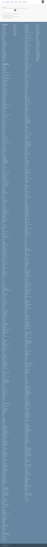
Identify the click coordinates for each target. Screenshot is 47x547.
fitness (3, 238)
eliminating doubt (4, 211)
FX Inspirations (4, 249)
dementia (3, 196)
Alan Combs (4, 96)
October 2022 (4, 28)
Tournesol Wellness (5, 501)
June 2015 (3, 60)
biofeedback (26, 90)
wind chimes (4, 526)
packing (26, 347)
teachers (3, 482)
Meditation (26, 303)
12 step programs (4, 74)
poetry (3, 400)
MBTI (3, 339)
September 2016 (4, 45)
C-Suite (3, 140)
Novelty (3, 374)
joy (25, 261)
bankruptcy (3, 121)
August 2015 (4, 58)
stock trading (4, 459)
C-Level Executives (4, 139)
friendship (3, 247)
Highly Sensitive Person (5, 273)
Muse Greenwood (4, 354)
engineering (26, 181)
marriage (3, 328)
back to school (4, 120)
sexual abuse (4, 445)
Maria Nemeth (4, 325)
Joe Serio (26, 259)
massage (3, 335)
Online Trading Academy (5, 382)
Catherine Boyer (4, 151)
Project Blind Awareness (5, 403)
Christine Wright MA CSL (5, 162)
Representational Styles (28, 388)
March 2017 (37, 39)
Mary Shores (4, 334)
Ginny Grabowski (4, 256)
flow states (3, 241)
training (3, 503)
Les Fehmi (3, 317)
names (3, 357)
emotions (3, 215)
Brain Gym (26, 92)
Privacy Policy (15, 32)
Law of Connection (4, 314)
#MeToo (3, 67)
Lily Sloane (3, 320)
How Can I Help (4, 276)
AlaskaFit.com (4, 100)
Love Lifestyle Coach (5, 323)
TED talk (3, 485)
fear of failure (4, 233)
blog (25, 91)
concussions (26, 139)
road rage (26, 389)
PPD (2, 401)
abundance (4, 82)
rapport (3, 415)
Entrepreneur (27, 182)
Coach (3, 170)
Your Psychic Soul (4, 538)
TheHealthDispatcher (5, 495)
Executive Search (4, 225)
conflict (26, 140)
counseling (3, 186)
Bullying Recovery (27, 97)
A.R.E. (3, 79)
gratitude (26, 219)
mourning (3, 352)
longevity (3, 322)
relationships (4, 423)
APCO (3, 113)
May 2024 (3, 27)
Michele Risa (26, 307)
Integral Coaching (4, 288)
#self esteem (4, 69)
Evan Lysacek (4, 224)
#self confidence (4, 68)
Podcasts (3, 397)
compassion (26, 137)
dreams (3, 203)
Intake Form (15, 29)
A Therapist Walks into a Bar (6, 78)
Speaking (15, 34)
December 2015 (4, 54)
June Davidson (27, 263)
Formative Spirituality (5, 245)
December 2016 (4, 42)
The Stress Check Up (5, 492)
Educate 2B (3, 208)
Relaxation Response (5, 426)
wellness (3, 523)
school (3, 437)
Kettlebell (26, 266)
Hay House (3, 264)
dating (3, 191)
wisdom (3, 527)
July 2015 (3, 59)
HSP (2, 277)
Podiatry (3, 399)
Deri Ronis (3, 198)
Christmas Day (4, 163)
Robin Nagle (4, 434)
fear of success (4, 234)
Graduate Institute (27, 218)
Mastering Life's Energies (5, 336)
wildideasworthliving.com (5, 525)
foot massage (4, 243)
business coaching (4, 138)
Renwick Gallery (27, 387)
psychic (3, 404)
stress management (5, 466)
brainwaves (26, 93)
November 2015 (4, 55)
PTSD (3, 407)
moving (3, 353)
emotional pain (4, 214)
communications (27, 136)
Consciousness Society (5, 183)
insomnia (3, 286)
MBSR (3, 338)
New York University (5, 366)
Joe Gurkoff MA (4, 298)
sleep (3, 450)
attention (3, 116)
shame (3, 446)
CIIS (2, 165)
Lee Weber (3, 316)
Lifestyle (3, 319)
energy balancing (27, 180)
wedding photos (27, 478)
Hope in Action (4, 275)
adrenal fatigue (27, 52)
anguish (3, 109)
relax (3, 424)
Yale (2, 535)
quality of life (4, 411)
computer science (27, 138)
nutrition (3, 376)
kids (25, 267)
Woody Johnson (4, 529)
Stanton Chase (4, 457)
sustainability (4, 479)
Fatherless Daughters (5, 231)
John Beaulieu (4, 300)
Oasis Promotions (4, 379)
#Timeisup (3, 71)
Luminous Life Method (5, 324)
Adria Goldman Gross (28, 53)
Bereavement (4, 127)
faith (3, 229)
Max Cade (3, 337)
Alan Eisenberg (4, 97)
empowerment (27, 176)
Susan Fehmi (4, 478)
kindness (3, 307)
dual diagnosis (4, 206)
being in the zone (4, 125)
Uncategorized (4, 512)
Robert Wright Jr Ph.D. (28, 392)
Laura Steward (4, 312)
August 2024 (4, 26)
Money (3, 351)
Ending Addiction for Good (28, 178)
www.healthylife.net (5, 532)
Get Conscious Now (5, 254)
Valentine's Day (27, 473)
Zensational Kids (4, 540)
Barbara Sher (4, 122)
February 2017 (4, 40)
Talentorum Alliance (5, 481)
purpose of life (4, 410)
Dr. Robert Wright (4, 202)
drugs (3, 205)
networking (3, 360)
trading (3, 502)
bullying (26, 96)
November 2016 (4, 43)
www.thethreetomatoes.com (6, 534)
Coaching (3, 171)
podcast (3, 395)
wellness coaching (4, 524)
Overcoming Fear (27, 346)
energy (26, 179)
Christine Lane (4, 158)
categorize (3, 150)
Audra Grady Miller (5, 117)
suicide (3, 477)
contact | (3, 545)
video (25, 475)
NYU (2, 378)
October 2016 (4, 44)
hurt (2, 278)
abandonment (4, 81)
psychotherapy (4, 406)
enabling (26, 177)
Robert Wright (27, 390)
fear (2, 232)
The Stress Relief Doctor (5, 493)
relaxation (3, 425)
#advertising (4, 65)
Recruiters (3, 418)
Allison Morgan (4, 102)
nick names (3, 367)
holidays (3, 274)
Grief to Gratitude (27, 222)
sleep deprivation (4, 451)
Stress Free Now (4, 465)
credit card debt (4, 188)
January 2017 (4, 41)
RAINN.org (3, 413)
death (3, 194)
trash (3, 506)
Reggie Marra (4, 421)
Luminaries (15, 30)
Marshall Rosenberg (5, 332)
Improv (3, 284)
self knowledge (4, 440)
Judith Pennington (27, 262)
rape (3, 414)
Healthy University (4, 271)
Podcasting (3, 396)
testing (3, 486)
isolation (3, 292)
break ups (26, 94)
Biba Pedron (4, 128)
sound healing (4, 454)
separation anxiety (5, 443)
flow (2, 240)
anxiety (3, 112)
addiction (3, 88)
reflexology (3, 420)
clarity (3, 168)
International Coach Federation (6, 290)
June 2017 (37, 36)
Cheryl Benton (4, 154)
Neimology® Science (5, 358)
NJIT (2, 369)
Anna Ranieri (4, 110)
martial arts (3, 333)
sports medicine (4, 456)
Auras (3, 118)
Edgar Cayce (4, 207)
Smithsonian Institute (5, 453)
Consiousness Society (5, 184)
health (3, 266)
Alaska (3, 99)
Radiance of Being (4, 412)
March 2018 (37, 31)
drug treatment (4, 204)
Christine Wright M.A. (5, 160)
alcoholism (3, 101)
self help (3, 439)
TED (2, 484)
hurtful (3, 279)
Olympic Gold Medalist (5, 380)
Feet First (3, 235)
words (3, 530)
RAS (2, 416)
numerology (4, 375)
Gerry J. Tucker (4, 253)
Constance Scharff (4, 185)
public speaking (4, 409)
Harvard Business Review (5, 263)
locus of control (4, 321)
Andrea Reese (4, 106)
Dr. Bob (3, 199)
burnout (3, 137)
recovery (3, 417)
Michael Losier (27, 306)
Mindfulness (4, 349)
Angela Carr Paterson (5, 108)
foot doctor (3, 242)
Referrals (3, 419)
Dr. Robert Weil (4, 201)
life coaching (4, 318)
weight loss (3, 520)
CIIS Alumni (3, 166)
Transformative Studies (5, 505)
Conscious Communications (6, 181)
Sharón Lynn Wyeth (5, 448)
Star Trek (3, 458)
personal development (5, 393)
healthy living (4, 269)
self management (4, 441)
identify (3, 282)
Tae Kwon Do (4, 480)
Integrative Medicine (5, 289)
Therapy (3, 496)
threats (3, 497)
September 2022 (4, 29)
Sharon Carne (4, 447)
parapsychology (27, 349)
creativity (3, 187)
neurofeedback (4, 361)
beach (3, 123)
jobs (2, 297)
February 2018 (38, 32)
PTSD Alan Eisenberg (5, 408)
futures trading (4, 248)
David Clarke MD (4, 192)
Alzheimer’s (4, 103)
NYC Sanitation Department (6, 377)
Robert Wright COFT (27, 391)
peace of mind (4, 392)
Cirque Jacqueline (4, 167)
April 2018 (3, 31)
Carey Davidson (4, 148)
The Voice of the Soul (5, 494)
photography (4, 394)
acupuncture (4, 86)
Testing (15, 35)
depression (4, 197)
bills (2, 129)
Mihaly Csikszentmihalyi (28, 308)
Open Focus (26, 344)
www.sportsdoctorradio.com (6, 533)
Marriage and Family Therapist (6, 329)
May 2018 (3, 30)
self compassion (4, 438)
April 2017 (37, 38)
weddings (3, 519)
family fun (3, 230)
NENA (3, 359)
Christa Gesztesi (4, 157)
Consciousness (4, 182)
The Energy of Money (5, 488)
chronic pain (4, 164)
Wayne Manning (27, 476)
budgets (26, 95)
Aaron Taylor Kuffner (5, 80)
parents (26, 350)
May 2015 (3, 61)
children (3, 155)
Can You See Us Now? (5, 143)
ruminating (3, 435)
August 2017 (37, 34)
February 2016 (4, 52)
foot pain (3, 244)
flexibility (3, 239)
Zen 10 (3, 539)
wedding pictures (27, 479)
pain (25, 348)
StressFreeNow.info (27, 430)
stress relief (4, 467)
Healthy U (3, 270)
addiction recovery (27, 49)
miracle (3, 350)
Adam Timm (26, 47)
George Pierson (4, 252)
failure (3, 228)
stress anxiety (4, 463)
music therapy (4, 355)
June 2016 (3, 48)
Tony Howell (4, 500)
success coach (4, 475)
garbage (3, 251)
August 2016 (4, 46)
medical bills (26, 302)
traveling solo (4, 510)
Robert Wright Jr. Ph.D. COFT (28, 393)
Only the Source (4, 383)
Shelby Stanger (4, 449)
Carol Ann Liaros (4, 149)
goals (25, 217)
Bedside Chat (4, 124)
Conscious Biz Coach (5, 180)
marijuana (3, 326)
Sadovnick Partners (5, 436)
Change (3, 153)
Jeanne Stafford (4, 295)
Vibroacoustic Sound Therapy (29, 474)
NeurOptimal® (4, 362)
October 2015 (4, 56)
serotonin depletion (5, 444)
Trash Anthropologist (5, 507)
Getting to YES (4, 255)
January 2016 (4, 53)
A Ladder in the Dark (5, 77)
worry (3, 531)
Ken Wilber (26, 265)
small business (4, 452)
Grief (25, 220)
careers (3, 146)
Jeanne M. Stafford (4, 294)
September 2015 (4, 57)
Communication (27, 135)
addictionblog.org (27, 50)
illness (3, 283)
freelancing (3, 246)
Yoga (3, 537)
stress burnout (4, 464)
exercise (3, 226)
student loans (27, 432)
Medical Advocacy (4, 340)
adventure (26, 54)
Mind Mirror (4, 348)
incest (3, 285)
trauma (3, 508)
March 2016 (3, 51)
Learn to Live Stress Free (5, 315)
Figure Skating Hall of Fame (6, 236)
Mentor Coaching (27, 305)
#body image (4, 66)
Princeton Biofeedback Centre (6, 402)
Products (15, 33)
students (26, 433)
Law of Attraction (4, 313)
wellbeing (3, 522)
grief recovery (27, 221)
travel (3, 509)
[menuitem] (3, 2)
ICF (2, 281)
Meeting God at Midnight (28, 304)
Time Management (4, 499)
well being (3, 521)
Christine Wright (4, 159)
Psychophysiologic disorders (6, 405)
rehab (3, 422)
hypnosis (3, 280)
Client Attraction (4, 169)
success (26, 435)
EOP (2, 222)
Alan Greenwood (4, 98)
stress (3, 462)
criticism (3, 189)
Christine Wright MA (5, 161)
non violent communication (6, 373)
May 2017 (37, 37)
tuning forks (26, 471)
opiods (26, 345)
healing (3, 265)
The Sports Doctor (4, 491)
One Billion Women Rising (5, 381)
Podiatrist (3, 398)
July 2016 (3, 47)
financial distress (4, 237)
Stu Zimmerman (27, 431)
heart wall (3, 272)
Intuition (3, 291)
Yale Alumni (4, 536)
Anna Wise (3, 111)
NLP (2, 370)
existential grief (4, 227)
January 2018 (38, 33)
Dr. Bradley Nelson (4, 200)
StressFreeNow (4, 468)
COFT (25, 133)
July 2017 (37, 35)
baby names (4, 119)
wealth (26, 477)
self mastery (4, 442)
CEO (2, 152)
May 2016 (3, 49)
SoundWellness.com (5, 455)
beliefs (3, 126)
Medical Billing (4, 341)
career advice (4, 145)
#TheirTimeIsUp (4, 70)
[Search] (27, 2)
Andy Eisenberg (4, 107)
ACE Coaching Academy (5, 85)
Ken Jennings (26, 264)
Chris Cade (3, 156)
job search (3, 296)
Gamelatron (4, 250)
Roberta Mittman (27, 394)
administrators (27, 51)
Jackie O (3, 293)
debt (3, 195)
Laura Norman (4, 309)
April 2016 (3, 50)
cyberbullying (4, 190)
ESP (2, 223)
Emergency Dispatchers (5, 212)
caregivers (3, 147)
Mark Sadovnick (4, 327)
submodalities (27, 434)
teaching (3, 483)
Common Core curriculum (28, 134)
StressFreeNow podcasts (28, 429)
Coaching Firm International (28, 132)
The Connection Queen (5, 487)
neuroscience (4, 363)
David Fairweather (4, 193)
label (3, 308)
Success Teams (27, 437)
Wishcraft (3, 528)
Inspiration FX (4, 287)
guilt (25, 223)
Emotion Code (4, 213)
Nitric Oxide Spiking (5, 368)
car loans (3, 144)
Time (3, 498)
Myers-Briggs (4, 356)
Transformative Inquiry (5, 504)
